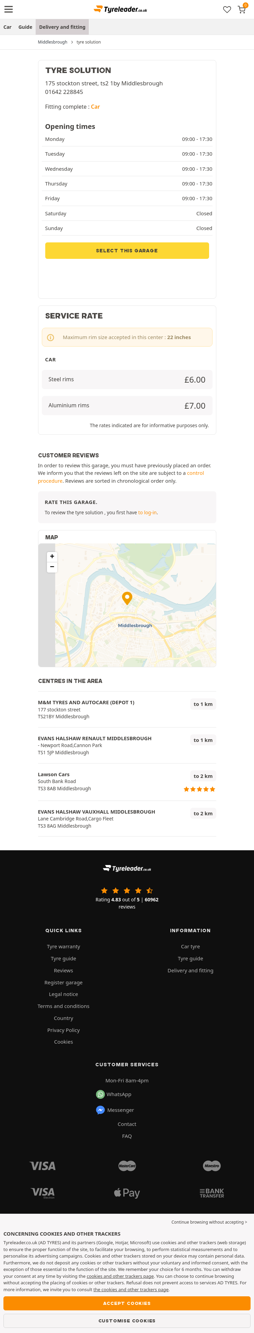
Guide (26, 27)
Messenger (114, 1110)
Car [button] (95, 106)
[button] (127, 598)
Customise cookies (127, 1320)
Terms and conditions (63, 1005)
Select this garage (127, 251)
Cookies (63, 1041)
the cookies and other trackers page (131, 1289)
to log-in (147, 512)
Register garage (63, 982)
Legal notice (63, 993)
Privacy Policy (63, 1029)
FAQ (127, 1135)
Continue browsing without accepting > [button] (209, 1222)
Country (63, 1017)
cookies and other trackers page (120, 1276)
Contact (127, 1123)
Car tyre (190, 946)
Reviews (63, 970)
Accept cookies (126, 1303)
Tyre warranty (63, 946)
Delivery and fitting (62, 27)
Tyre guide (63, 958)
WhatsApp (113, 1094)
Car (7, 27)
